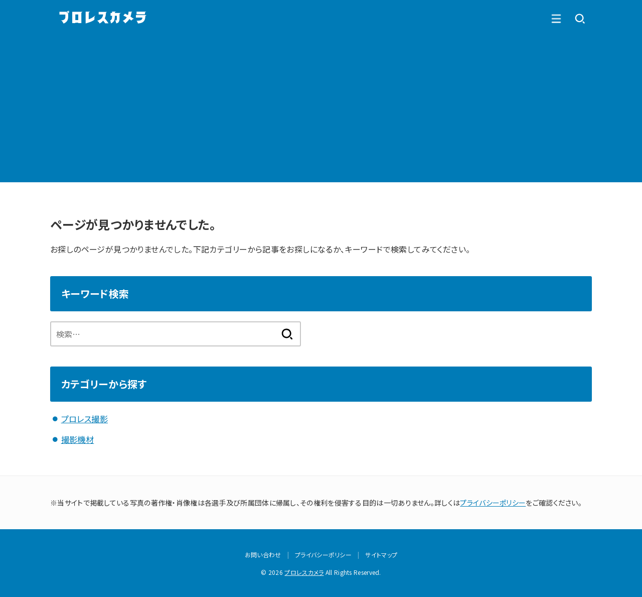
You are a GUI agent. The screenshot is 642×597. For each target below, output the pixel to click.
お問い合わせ (263, 554)
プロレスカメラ (304, 571)
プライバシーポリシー (493, 502)
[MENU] (580, 18)
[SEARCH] (556, 18)
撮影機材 (77, 439)
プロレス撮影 (84, 419)
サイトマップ (381, 554)
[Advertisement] (321, 112)
